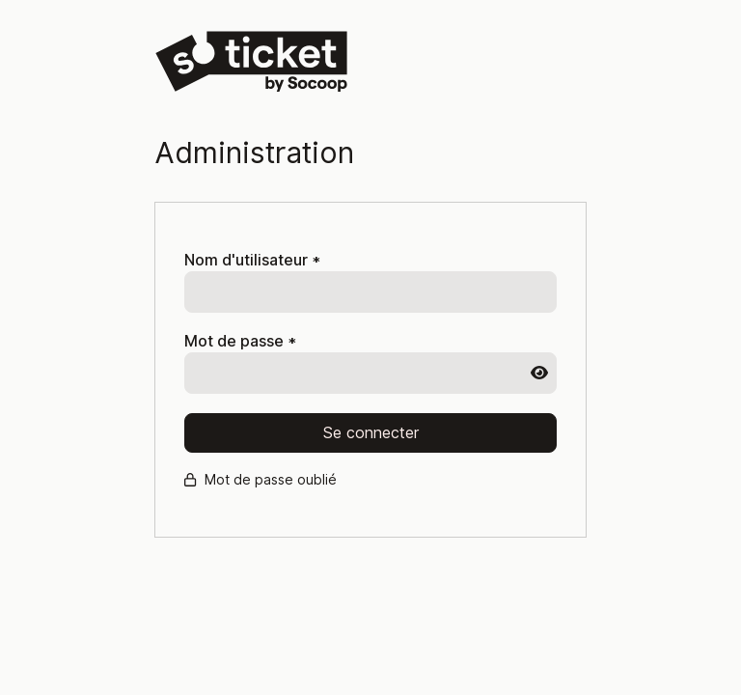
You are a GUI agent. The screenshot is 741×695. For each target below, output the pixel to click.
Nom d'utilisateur (252, 260)
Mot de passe (240, 341)
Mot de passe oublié (260, 479)
